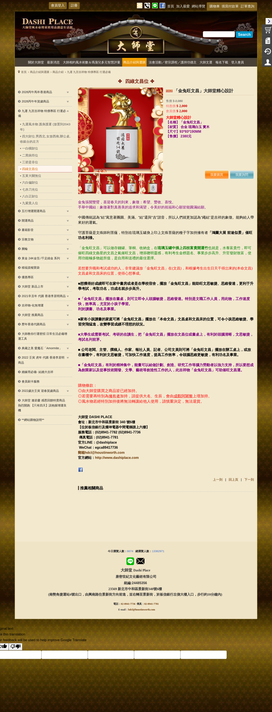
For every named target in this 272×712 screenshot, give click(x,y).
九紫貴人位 (30, 203)
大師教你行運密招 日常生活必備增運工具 (42, 336)
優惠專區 (28, 277)
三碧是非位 (30, 162)
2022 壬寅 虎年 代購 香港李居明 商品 (41, 360)
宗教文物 (28, 239)
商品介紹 (58, 72)
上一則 (217, 479)
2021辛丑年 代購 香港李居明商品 (44, 296)
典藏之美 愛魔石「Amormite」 (42, 348)
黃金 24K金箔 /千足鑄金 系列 (41, 258)
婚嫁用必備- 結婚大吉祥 (37, 372)
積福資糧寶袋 (31, 267)
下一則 (249, 479)
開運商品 (28, 220)
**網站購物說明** (33, 420)
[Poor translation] (15, 643)
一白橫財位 (30, 148)
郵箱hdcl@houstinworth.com (101, 452)
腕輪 (25, 248)
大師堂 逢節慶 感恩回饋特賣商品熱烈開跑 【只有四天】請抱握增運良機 (42, 405)
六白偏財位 (30, 182)
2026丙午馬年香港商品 (37, 92)
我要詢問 (241, 174)
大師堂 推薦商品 (32, 315)
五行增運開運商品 (33, 211)
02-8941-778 (150, 600)
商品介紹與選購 (39, 72)
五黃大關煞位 (31, 175)
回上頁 (233, 479)
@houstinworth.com (144, 606)
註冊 (74, 5)
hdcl (130, 606)
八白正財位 (30, 196)
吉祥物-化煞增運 (33, 305)
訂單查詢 (247, 6)
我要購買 (216, 174)
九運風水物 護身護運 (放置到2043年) (45, 126)
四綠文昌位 (30, 169)
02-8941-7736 (128, 600)
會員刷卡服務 (31, 381)
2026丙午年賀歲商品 (35, 101)
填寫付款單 (230, 6)
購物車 (215, 6)
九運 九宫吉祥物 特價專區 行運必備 (89, 72)
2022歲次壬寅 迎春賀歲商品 (40, 390)
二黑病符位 (30, 155)
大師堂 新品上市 (32, 286)
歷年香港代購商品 (33, 324)
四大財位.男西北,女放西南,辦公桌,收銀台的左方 (45, 138)
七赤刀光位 (30, 189)
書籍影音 (28, 230)
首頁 (24, 72)
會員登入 (58, 5)
